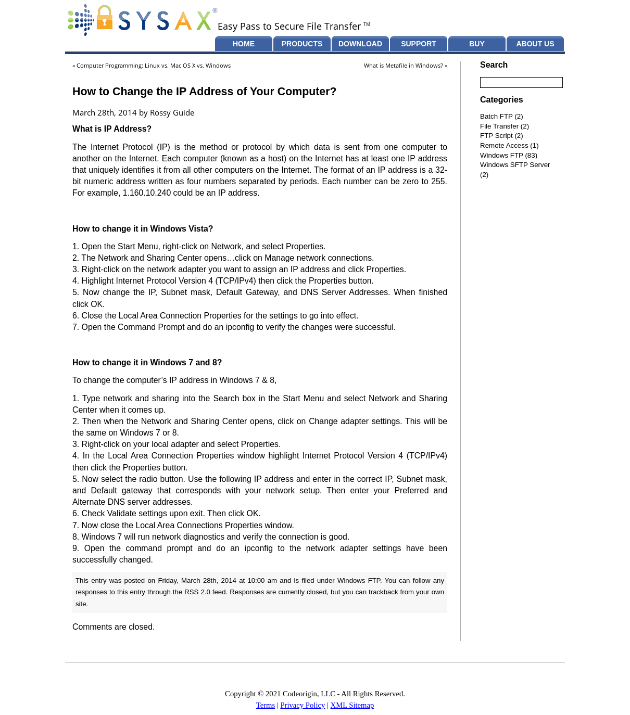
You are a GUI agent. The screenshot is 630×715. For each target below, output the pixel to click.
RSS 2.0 (197, 592)
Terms (265, 705)
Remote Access (504, 145)
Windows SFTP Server (515, 165)
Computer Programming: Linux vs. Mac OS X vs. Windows (154, 65)
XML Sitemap (352, 705)
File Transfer (499, 126)
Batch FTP (496, 116)
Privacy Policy (302, 705)
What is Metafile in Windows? (403, 65)
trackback (383, 592)
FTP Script (496, 135)
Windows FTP (358, 580)
